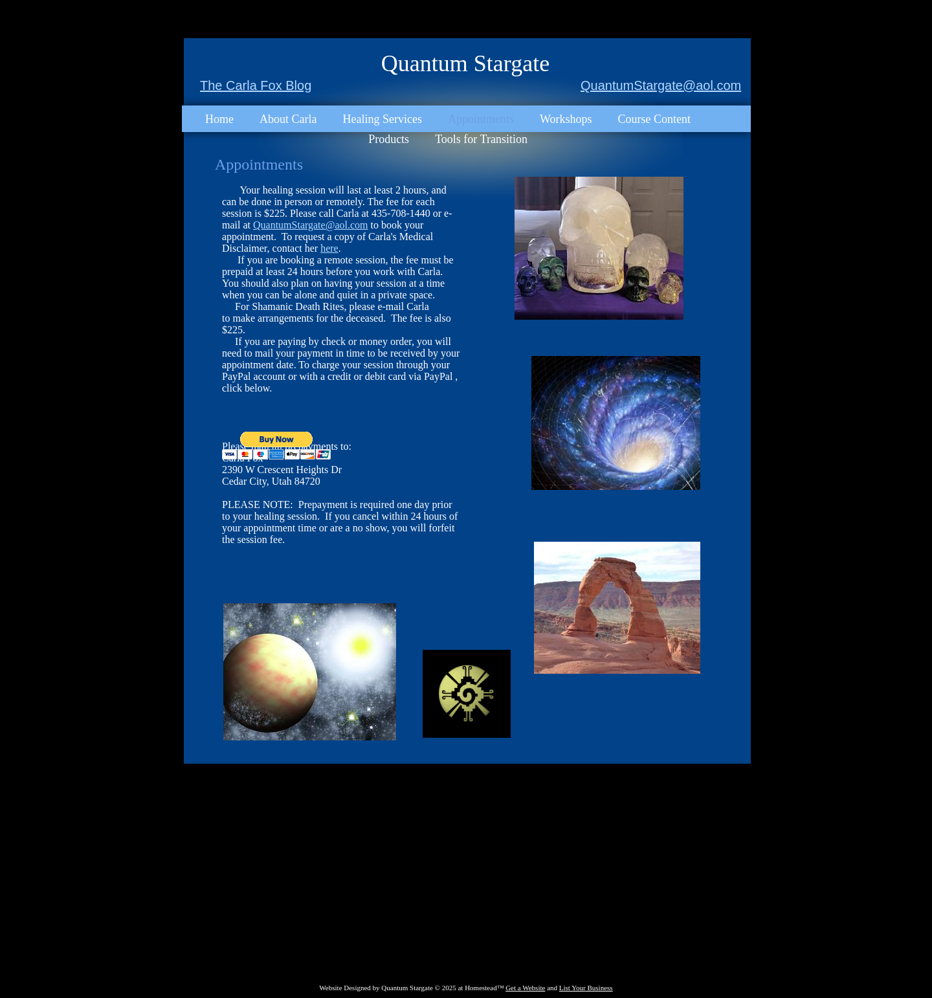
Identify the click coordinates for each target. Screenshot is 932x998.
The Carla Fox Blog (255, 85)
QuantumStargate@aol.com (661, 85)
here (329, 248)
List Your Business (586, 988)
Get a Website (525, 988)
